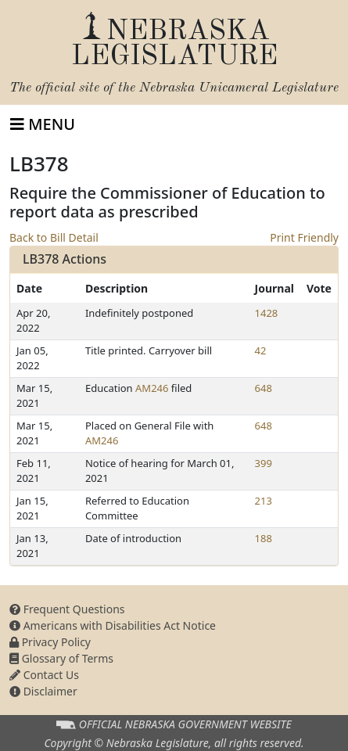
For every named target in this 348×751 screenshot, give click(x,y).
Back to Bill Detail (54, 237)
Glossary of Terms (61, 658)
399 (263, 463)
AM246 (151, 388)
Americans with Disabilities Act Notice (112, 625)
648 (263, 388)
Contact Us (44, 674)
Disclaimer (43, 691)
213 (263, 501)
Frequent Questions (67, 609)
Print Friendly (304, 237)
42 (261, 350)
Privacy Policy (50, 641)
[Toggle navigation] (42, 124)
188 (263, 538)
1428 (266, 313)
